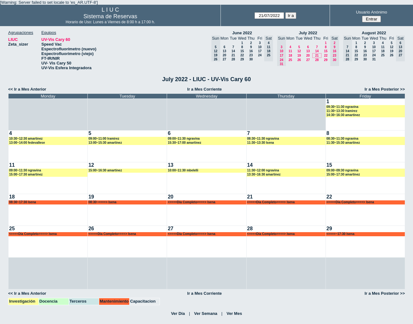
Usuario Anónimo (371, 12)
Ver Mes (234, 313)
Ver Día (178, 313)
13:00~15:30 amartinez (105, 142)
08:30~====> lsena (102, 202)
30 (251, 59)
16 (251, 51)
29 (242, 59)
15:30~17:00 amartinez (184, 142)
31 (374, 59)
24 (259, 55)
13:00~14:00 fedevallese (27, 142)
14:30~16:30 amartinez (343, 115)
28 (233, 59)
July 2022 (308, 33)
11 (290, 51)
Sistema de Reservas (110, 16)
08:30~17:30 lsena (22, 202)
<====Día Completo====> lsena (191, 202)
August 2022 (374, 33)
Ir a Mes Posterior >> (385, 89)
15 (242, 51)
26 (299, 60)
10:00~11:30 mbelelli (183, 170)
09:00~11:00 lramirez (103, 138)
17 (259, 51)
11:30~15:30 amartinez (343, 142)
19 (299, 55)
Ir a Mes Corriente (204, 89)
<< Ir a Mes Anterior (27, 89)
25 (290, 60)
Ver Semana (205, 313)
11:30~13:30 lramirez (341, 111)
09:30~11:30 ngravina (342, 107)
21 (233, 55)
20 (224, 55)
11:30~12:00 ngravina (263, 170)
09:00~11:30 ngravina (183, 138)
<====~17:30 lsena (340, 234)
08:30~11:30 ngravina (263, 138)
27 (224, 59)
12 (299, 51)
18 (290, 55)
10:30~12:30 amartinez (25, 138)
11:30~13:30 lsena (260, 142)
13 (224, 51)
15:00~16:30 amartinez (105, 170)
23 (251, 55)
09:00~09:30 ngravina (342, 170)
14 (233, 51)
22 (242, 55)
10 (259, 47)
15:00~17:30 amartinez (25, 174)
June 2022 (242, 33)
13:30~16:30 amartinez (264, 174)
